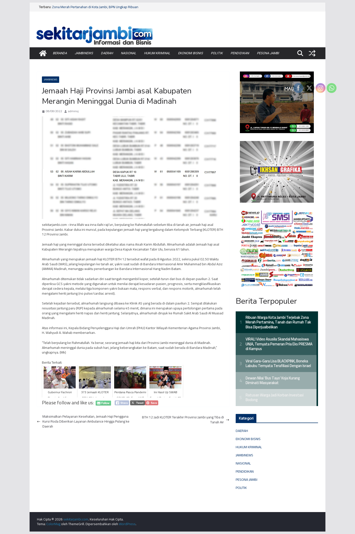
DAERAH (107, 53)
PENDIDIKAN (240, 53)
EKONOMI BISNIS (190, 53)
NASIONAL (128, 53)
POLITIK (217, 53)
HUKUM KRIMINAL (157, 53)
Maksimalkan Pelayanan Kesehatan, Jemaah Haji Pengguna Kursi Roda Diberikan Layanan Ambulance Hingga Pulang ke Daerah (83, 421)
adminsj (73, 111)
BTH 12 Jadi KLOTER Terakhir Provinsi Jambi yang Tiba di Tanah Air (185, 420)
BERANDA (60, 53)
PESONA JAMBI (268, 53)
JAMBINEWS (84, 53)
